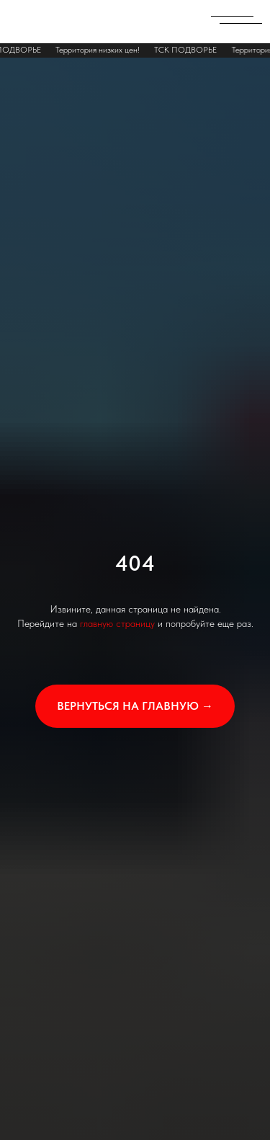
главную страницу (117, 623)
